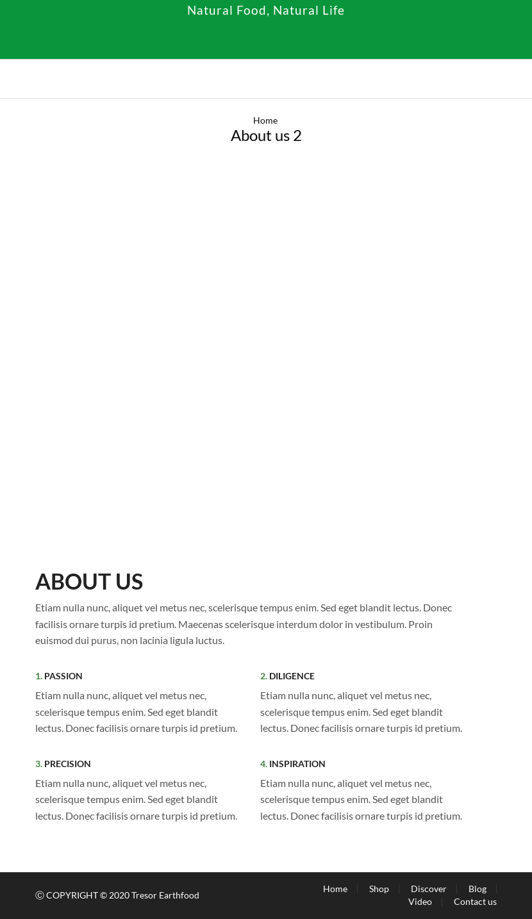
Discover (429, 888)
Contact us (475, 901)
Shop (379, 888)
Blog (477, 888)
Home (265, 120)
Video (420, 901)
